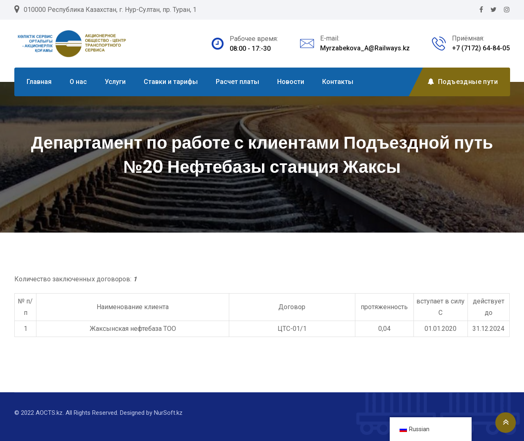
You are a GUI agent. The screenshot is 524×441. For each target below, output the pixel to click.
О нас (78, 82)
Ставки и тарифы (171, 82)
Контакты (337, 82)
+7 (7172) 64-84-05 (481, 48)
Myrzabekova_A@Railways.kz (365, 48)
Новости (290, 82)
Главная (39, 82)
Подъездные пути (462, 82)
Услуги (115, 82)
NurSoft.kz (168, 412)
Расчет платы (237, 82)
